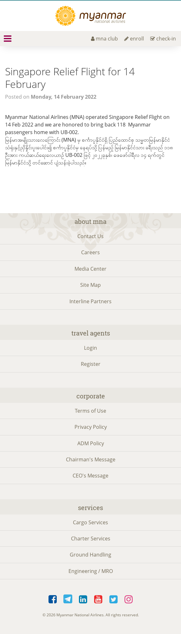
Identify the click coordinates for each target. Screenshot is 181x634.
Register (90, 363)
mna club (104, 38)
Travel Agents (90, 333)
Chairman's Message (90, 459)
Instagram (128, 599)
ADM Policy (90, 443)
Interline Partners (90, 301)
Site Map (90, 284)
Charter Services (90, 538)
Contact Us (90, 236)
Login (90, 347)
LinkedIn (83, 599)
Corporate (90, 396)
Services (90, 507)
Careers (90, 252)
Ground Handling (90, 554)
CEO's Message (90, 475)
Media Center (90, 268)
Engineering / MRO (90, 571)
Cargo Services (90, 522)
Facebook (52, 599)
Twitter (113, 599)
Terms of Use (90, 410)
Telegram (67, 599)
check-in (163, 38)
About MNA (90, 221)
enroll (134, 38)
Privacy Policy (90, 426)
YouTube (98, 599)
